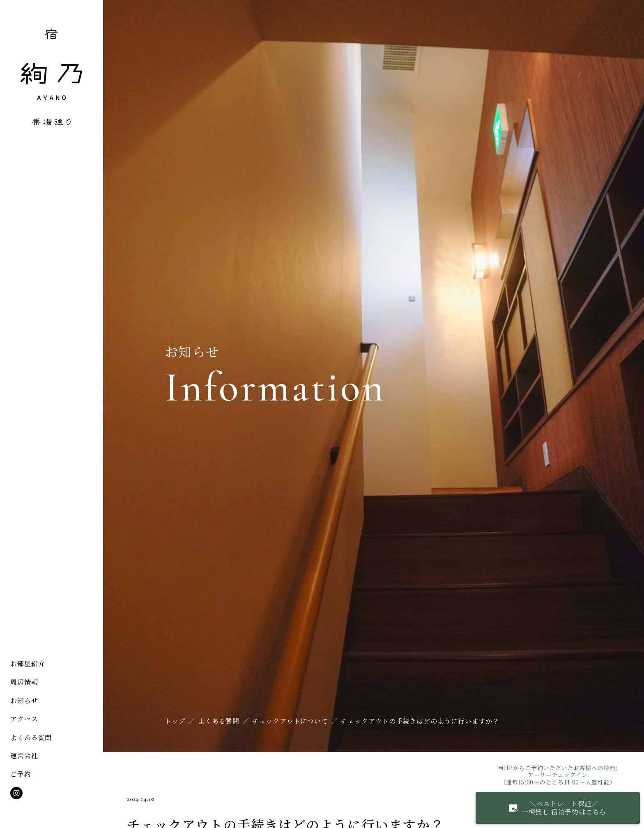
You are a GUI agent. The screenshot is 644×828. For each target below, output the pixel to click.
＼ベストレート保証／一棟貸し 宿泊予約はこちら (557, 807)
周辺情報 (24, 682)
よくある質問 (31, 737)
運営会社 (24, 755)
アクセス (24, 719)
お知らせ (24, 700)
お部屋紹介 (27, 663)
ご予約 (20, 774)
